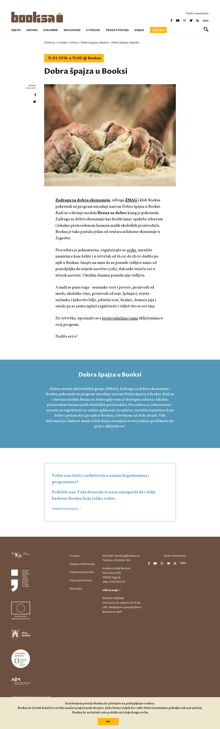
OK (108, 721)
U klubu (158, 30)
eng (206, 21)
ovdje (131, 250)
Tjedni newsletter (197, 13)
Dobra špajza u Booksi (95, 42)
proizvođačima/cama (120, 318)
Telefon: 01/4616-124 (116, 560)
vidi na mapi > (111, 590)
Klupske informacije (82, 564)
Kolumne (50, 30)
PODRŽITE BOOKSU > (66, 509)
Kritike (32, 30)
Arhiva (74, 42)
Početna (49, 42)
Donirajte (76, 588)
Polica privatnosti (81, 580)
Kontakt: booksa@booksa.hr (121, 556)
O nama (74, 556)
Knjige (139, 30)
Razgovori (72, 30)
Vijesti (16, 30)
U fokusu (93, 30)
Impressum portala (82, 572)
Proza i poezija (117, 30)
